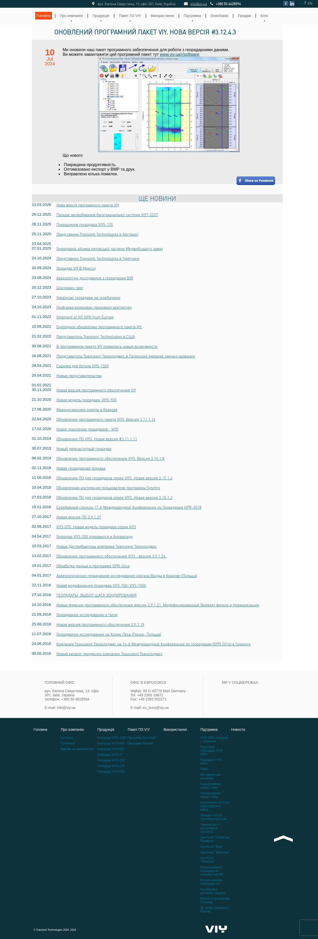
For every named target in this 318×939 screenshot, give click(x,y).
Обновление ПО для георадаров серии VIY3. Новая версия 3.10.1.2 (114, 497)
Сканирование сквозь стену (210, 785)
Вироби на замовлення (76, 749)
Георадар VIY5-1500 (111, 738)
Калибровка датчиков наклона (213, 891)
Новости (238, 729)
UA (301, 3)
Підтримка (192, 16)
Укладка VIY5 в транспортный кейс (214, 817)
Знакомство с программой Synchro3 (209, 828)
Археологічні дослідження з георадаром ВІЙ (94, 277)
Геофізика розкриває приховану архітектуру (94, 307)
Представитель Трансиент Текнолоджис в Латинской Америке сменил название (125, 356)
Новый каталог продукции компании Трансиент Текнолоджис (109, 653)
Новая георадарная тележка (80, 468)
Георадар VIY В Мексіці (76, 268)
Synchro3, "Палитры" (207, 859)
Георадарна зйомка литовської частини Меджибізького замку (109, 248)
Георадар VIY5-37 (110, 754)
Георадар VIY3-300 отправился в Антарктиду (94, 536)
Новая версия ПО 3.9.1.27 (78, 516)
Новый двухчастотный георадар (83, 448)
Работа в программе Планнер (214, 900)
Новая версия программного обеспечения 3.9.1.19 (100, 624)
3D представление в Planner (214, 909)
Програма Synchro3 (141, 738)
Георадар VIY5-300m (211, 761)
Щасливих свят (69, 287)
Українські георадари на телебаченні (88, 297)
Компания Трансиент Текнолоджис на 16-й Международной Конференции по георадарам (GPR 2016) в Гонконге (153, 643)
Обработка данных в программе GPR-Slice (93, 565)
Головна (43, 16)
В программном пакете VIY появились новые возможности (106, 346)
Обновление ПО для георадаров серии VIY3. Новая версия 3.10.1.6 (114, 477)
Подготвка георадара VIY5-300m (212, 750)
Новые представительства (79, 375)
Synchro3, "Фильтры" (215, 852)
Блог (264, 16)
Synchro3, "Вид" (211, 847)
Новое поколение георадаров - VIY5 (87, 429)
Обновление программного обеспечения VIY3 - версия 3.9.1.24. (111, 556)
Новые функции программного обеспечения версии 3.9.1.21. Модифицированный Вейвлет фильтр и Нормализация (157, 604)
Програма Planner (140, 743)
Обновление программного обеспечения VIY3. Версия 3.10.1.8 (110, 458)
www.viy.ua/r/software (179, 54)
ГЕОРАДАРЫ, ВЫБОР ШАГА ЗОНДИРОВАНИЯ (96, 595)
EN (310, 3)
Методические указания (210, 776)
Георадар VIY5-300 (111, 760)
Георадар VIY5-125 (111, 766)
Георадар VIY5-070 (111, 771)
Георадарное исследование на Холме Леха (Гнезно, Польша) (108, 634)
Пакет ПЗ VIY (130, 16)
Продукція (101, 16)
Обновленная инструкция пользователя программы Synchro (108, 487)
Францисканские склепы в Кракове (87, 409)
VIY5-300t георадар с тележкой (214, 739)
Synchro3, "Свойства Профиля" (214, 839)
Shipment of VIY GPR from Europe (85, 317)
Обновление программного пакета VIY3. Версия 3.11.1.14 (105, 419)
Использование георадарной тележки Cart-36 (211, 870)
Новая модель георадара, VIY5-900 (86, 399)
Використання (162, 16)
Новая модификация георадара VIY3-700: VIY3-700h (101, 585)
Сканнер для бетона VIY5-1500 (82, 365)
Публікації (67, 743)
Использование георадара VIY (211, 882)
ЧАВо (204, 769)
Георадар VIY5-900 (111, 743)
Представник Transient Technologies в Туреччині (97, 258)
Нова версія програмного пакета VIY (87, 204)
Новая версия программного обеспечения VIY (96, 390)
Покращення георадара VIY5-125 (84, 224)
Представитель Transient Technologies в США (95, 336)
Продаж (244, 16)
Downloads (219, 16)
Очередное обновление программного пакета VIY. (99, 326)
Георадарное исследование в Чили (87, 614)
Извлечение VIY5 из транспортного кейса (214, 806)
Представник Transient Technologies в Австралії (97, 234)
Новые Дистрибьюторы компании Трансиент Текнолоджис (106, 546)
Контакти (66, 738)
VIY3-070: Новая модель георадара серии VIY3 (96, 526)
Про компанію (71, 16)
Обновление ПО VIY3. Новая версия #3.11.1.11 (96, 438)
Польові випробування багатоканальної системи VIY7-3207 (107, 214)
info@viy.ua (193, 4)
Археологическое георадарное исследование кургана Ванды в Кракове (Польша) (126, 575)
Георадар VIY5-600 (111, 749)
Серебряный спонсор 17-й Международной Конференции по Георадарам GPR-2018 (128, 507)
